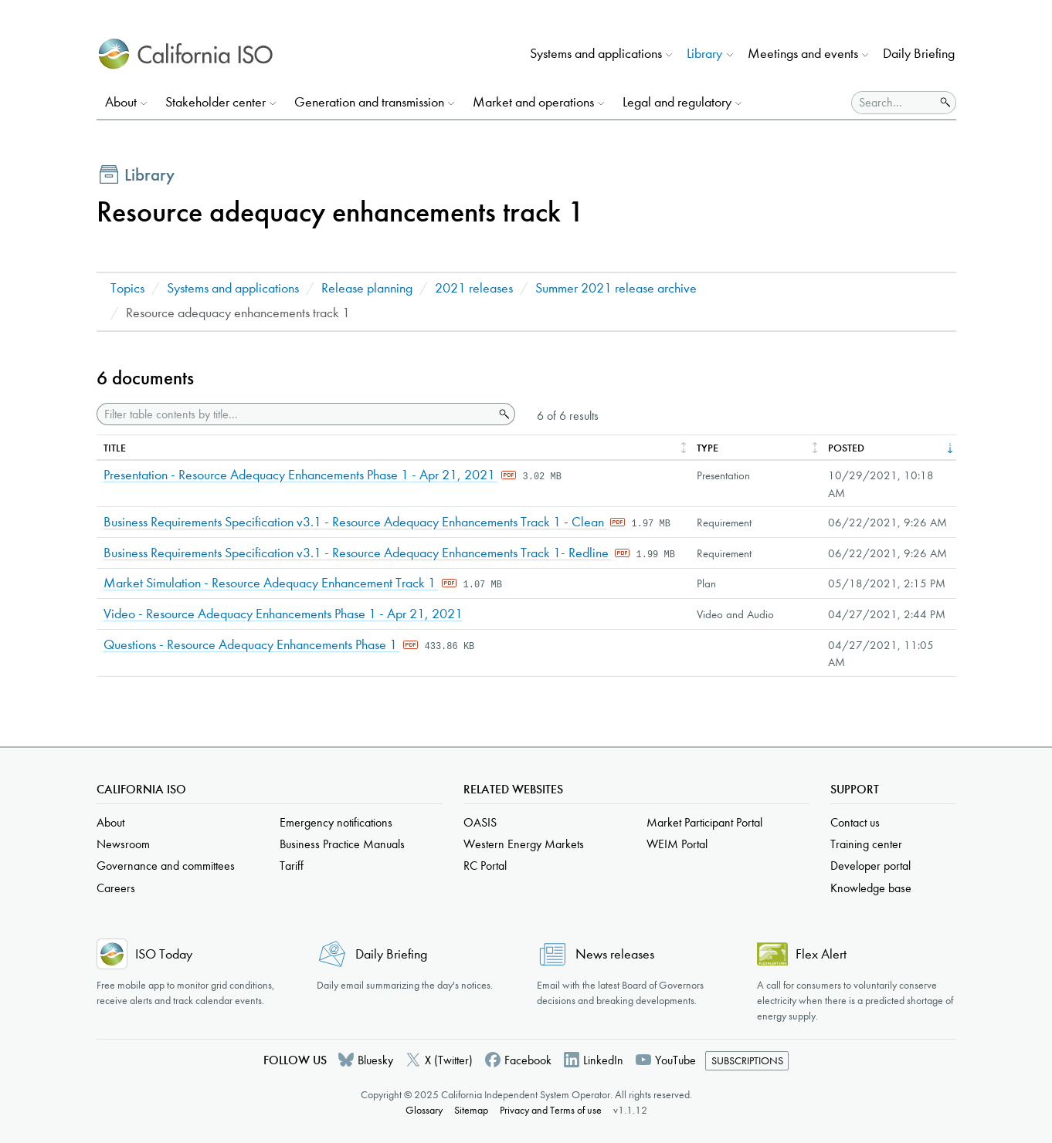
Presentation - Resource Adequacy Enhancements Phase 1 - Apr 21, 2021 (301, 475)
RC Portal (485, 865)
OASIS (480, 822)
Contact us (855, 822)
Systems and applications (233, 288)
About (110, 822)
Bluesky (375, 1060)
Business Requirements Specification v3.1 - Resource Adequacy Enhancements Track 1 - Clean (355, 522)
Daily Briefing (919, 54)
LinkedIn (603, 1060)
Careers (116, 888)
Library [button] (704, 54)
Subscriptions (747, 1060)
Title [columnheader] (115, 448)
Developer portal (870, 865)
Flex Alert (821, 954)
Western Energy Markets (523, 844)
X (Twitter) (449, 1060)
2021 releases (474, 288)
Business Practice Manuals (342, 844)
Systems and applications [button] (596, 54)
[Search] (893, 102)
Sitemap (471, 1110)
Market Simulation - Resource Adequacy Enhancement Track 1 (271, 583)
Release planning (366, 288)
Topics (127, 288)
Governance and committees (166, 865)
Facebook (527, 1060)
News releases (614, 954)
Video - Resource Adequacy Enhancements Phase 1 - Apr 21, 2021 (283, 614)
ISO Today (163, 954)
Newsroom (123, 844)
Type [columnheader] (707, 448)
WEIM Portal (677, 844)
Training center (866, 844)
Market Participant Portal (704, 822)
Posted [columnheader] (846, 448)
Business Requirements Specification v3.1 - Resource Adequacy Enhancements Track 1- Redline (358, 553)
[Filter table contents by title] (295, 414)
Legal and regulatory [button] (677, 102)
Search (503, 414)
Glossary (424, 1110)
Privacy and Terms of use (551, 1110)
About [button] (121, 102)
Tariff (292, 865)
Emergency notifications (336, 822)
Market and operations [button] (533, 102)
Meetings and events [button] (803, 54)
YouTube (675, 1060)
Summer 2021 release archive (616, 288)
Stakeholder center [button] (215, 102)
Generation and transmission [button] (369, 102)
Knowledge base (870, 888)
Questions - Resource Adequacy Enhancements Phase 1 (252, 645)
